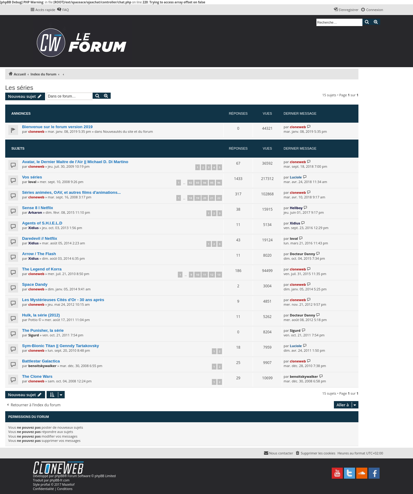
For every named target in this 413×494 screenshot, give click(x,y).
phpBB (59, 476)
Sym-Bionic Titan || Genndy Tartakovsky (60, 345)
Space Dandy (35, 284)
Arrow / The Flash (39, 253)
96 (218, 183)
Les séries (19, 87)
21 (211, 198)
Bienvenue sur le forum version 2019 (57, 126)
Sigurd (33, 335)
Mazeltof (68, 484)
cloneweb (36, 131)
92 (190, 183)
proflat (45, 484)
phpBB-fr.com (60, 480)
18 (190, 198)
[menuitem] (63, 9)
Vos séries (32, 177)
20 (204, 198)
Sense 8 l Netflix (37, 207)
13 (218, 275)
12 (211, 275)
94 (204, 183)
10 (197, 275)
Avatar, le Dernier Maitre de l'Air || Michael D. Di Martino (75, 161)
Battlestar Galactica (41, 361)
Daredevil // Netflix (39, 238)
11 (204, 275)
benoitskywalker (42, 365)
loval (32, 181)
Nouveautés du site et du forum (128, 131)
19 (197, 198)
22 (218, 198)
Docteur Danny (302, 253)
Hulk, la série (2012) (41, 315)
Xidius (33, 227)
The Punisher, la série (43, 330)
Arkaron (35, 212)
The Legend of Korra (42, 269)
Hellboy (296, 207)
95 (211, 183)
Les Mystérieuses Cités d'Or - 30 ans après (63, 299)
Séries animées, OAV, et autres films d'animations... (71, 192)
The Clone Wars (37, 376)
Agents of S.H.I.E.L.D (42, 223)
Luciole (296, 177)
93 (197, 183)
